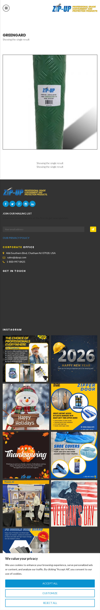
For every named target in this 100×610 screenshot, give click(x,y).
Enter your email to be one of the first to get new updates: (35, 218)
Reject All (50, 602)
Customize (50, 593)
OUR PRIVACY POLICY (16, 237)
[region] (50, 581)
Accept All (50, 583)
